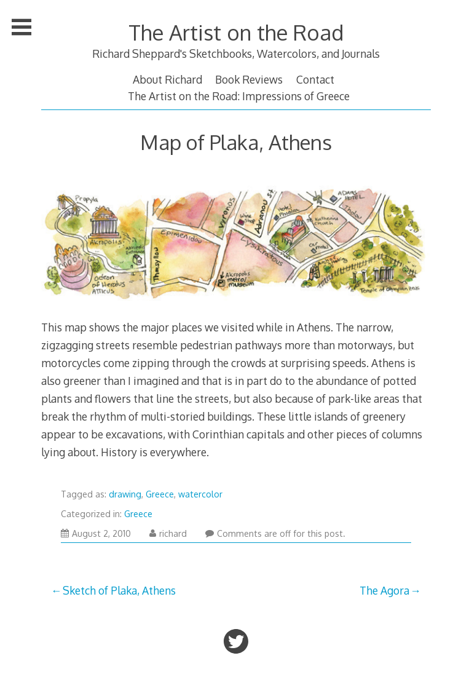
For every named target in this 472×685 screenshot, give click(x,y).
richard (168, 533)
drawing (125, 494)
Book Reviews (249, 79)
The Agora (384, 590)
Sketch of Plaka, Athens (119, 590)
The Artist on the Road (236, 32)
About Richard (167, 79)
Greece (160, 494)
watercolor (200, 494)
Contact (315, 79)
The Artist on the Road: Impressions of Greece (239, 96)
